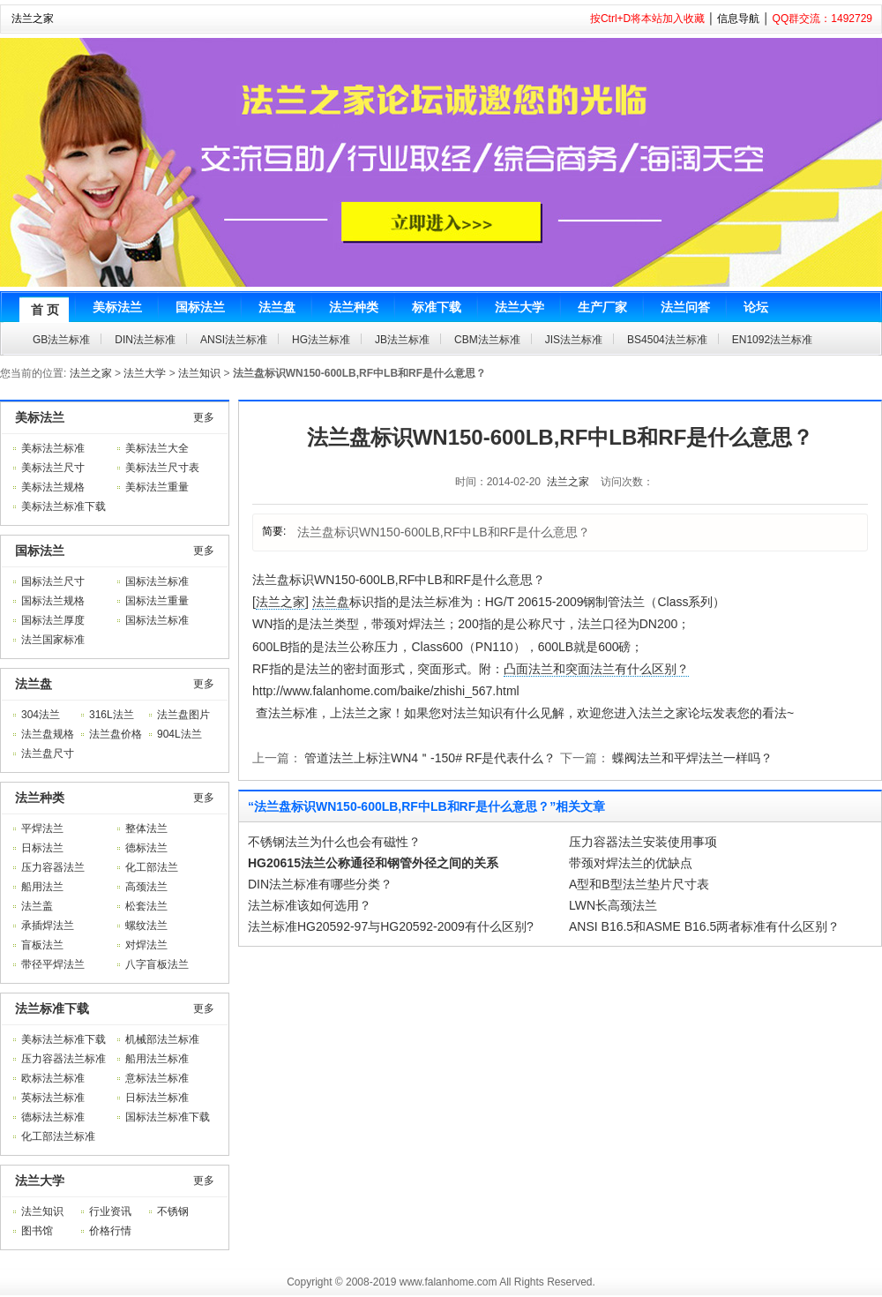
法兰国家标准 (53, 640)
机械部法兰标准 (162, 1039)
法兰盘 (33, 684)
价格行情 (110, 1231)
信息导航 (738, 18)
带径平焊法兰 (53, 964)
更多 (203, 417)
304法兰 (40, 714)
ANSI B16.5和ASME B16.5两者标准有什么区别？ (704, 926)
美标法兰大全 (157, 448)
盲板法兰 (42, 945)
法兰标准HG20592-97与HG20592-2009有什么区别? (391, 926)
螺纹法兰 (146, 925)
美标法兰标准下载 (63, 506)
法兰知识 (199, 373)
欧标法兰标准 (53, 1078)
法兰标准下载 (52, 1008)
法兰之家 (32, 18)
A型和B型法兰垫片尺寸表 (639, 884)
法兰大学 (144, 373)
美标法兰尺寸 (53, 467)
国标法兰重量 (157, 601)
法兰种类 (39, 798)
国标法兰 (39, 551)
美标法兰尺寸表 (162, 467)
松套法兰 (146, 906)
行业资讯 (110, 1211)
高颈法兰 (146, 887)
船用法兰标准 (157, 1059)
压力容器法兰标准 (63, 1059)
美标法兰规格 (53, 487)
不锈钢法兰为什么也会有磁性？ (334, 842)
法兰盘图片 (183, 714)
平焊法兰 (42, 828)
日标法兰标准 (157, 1097)
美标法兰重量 (157, 487)
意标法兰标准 (157, 1078)
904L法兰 (179, 734)
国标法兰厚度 (53, 620)
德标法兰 (146, 848)
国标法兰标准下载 (167, 1117)
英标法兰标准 (53, 1097)
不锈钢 (173, 1211)
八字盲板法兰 (157, 964)
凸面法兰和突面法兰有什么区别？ (596, 669)
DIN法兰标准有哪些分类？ (320, 884)
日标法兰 (42, 848)
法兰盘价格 (115, 734)
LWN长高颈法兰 (613, 905)
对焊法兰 (146, 945)
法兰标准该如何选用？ (309, 905)
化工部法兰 (151, 867)
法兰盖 (37, 906)
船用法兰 (42, 887)
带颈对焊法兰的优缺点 (630, 863)
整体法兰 (146, 828)
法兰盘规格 (47, 734)
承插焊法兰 (47, 925)
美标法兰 (39, 417)
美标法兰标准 (53, 448)
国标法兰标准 (157, 581)
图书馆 (37, 1231)
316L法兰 (111, 714)
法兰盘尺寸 (47, 753)
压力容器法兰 (53, 867)
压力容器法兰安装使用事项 (643, 842)
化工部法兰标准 (58, 1136)
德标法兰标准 (53, 1117)
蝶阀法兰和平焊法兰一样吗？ (692, 758)
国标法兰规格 (53, 601)
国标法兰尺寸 (53, 581)
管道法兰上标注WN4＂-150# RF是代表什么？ (430, 758)
